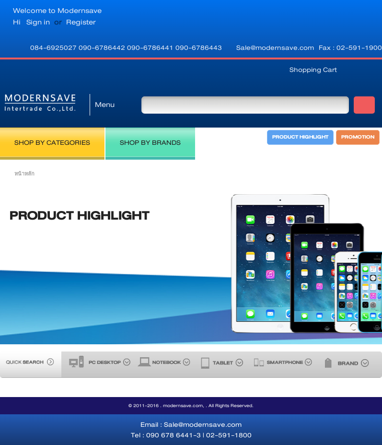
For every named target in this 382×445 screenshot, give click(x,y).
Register (81, 22)
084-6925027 (54, 47)
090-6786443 (198, 47)
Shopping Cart (313, 69)
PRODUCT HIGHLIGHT (300, 137)
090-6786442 (103, 47)
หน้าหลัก (24, 173)
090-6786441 (151, 47)
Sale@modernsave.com (275, 47)
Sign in (38, 22)
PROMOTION (357, 137)
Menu (105, 104)
